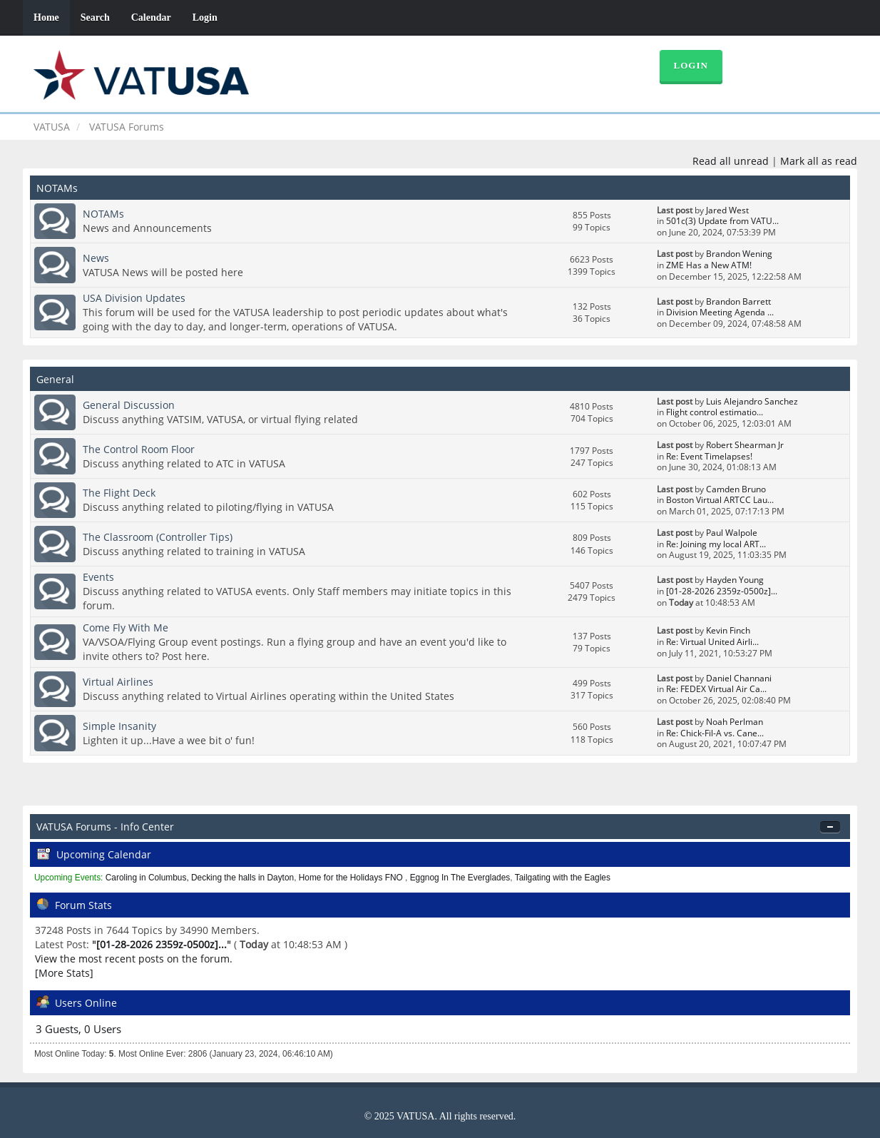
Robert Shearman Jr (745, 445)
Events (98, 577)
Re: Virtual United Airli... (712, 642)
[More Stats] (64, 973)
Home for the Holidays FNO (352, 878)
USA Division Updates (134, 298)
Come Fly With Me (125, 627)
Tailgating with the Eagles (562, 878)
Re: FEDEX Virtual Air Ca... (716, 689)
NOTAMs (103, 213)
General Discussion (129, 405)
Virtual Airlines (118, 682)
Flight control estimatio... (714, 412)
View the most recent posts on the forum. (133, 958)
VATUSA (52, 126)
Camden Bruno (736, 489)
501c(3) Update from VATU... (722, 221)
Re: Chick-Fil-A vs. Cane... (715, 733)
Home (46, 17)
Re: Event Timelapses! (709, 456)
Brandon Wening (739, 254)
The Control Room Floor (139, 449)
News (96, 258)
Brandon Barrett (738, 301)
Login (205, 17)
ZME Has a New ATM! (709, 265)
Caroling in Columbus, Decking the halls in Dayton (200, 878)
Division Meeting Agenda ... (720, 312)
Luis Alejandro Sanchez (752, 401)
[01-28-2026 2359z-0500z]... (721, 591)
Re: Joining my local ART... (716, 544)
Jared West (727, 210)
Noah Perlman (734, 722)
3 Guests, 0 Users (78, 1029)
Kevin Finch (728, 630)
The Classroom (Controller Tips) (157, 537)
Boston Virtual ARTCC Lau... (720, 500)
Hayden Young (735, 580)
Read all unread (730, 161)
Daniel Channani (739, 678)
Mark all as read (818, 161)
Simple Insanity (119, 726)
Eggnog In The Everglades (460, 878)
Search (95, 17)
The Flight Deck (119, 492)
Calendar (151, 17)
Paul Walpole (731, 533)
